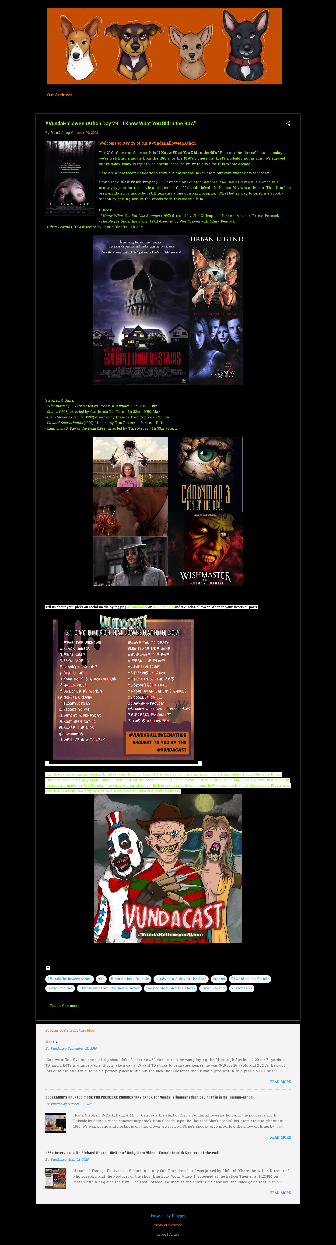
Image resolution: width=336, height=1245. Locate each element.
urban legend (213, 988)
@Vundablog (163, 607)
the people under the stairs (170, 988)
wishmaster (241, 988)
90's (101, 979)
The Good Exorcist (249, 780)
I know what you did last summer (109, 988)
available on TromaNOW (193, 785)
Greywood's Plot (264, 785)
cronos (219, 979)
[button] (288, 124)
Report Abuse (168, 1234)
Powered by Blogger (168, 1216)
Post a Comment (64, 1006)
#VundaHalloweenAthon (69, 979)
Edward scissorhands (250, 979)
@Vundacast (137, 607)
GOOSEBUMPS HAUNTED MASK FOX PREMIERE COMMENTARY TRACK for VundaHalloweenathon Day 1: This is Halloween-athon (149, 1097)
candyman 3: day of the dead (181, 979)
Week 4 (51, 1042)
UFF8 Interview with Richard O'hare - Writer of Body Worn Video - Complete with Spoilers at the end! (132, 1153)
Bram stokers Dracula (130, 979)
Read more (280, 1082)
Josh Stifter (152, 774)
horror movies (60, 988)
